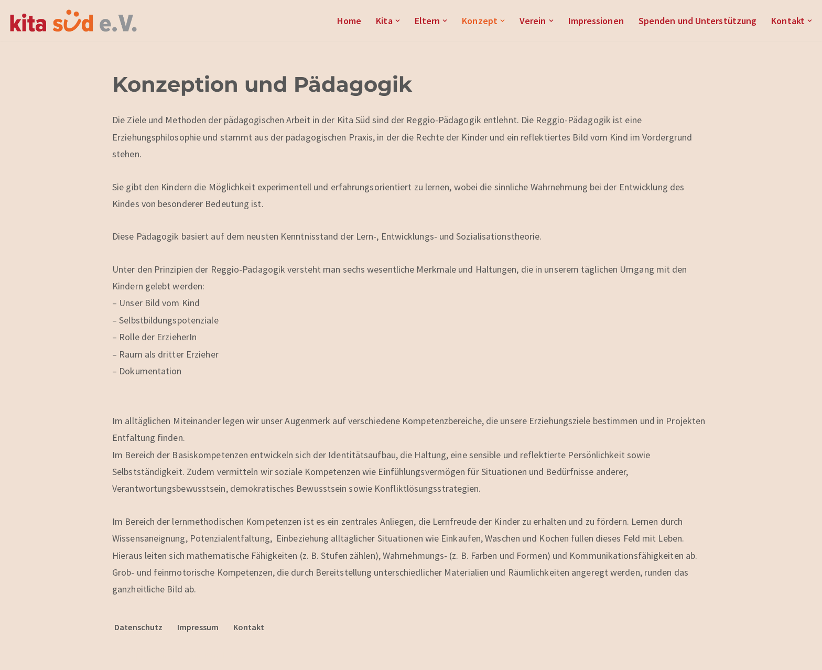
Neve (122, 655)
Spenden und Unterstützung (698, 21)
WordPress (224, 655)
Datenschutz (138, 627)
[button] (397, 20)
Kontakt (248, 627)
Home (349, 21)
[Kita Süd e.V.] (73, 20)
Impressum (198, 627)
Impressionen (596, 21)
